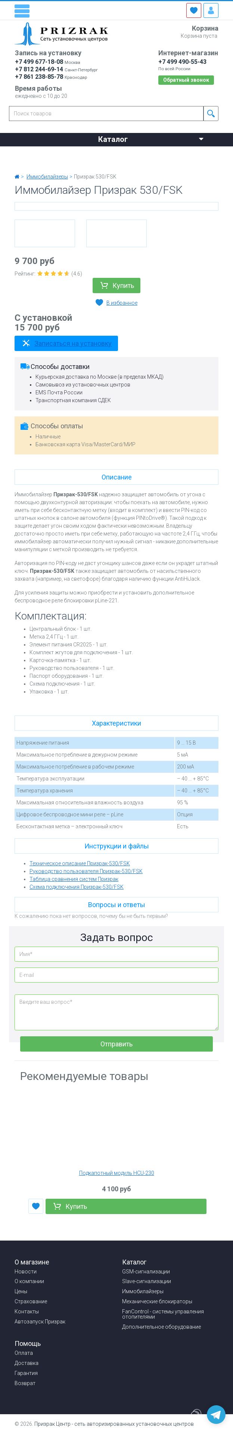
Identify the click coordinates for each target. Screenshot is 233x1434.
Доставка (26, 1363)
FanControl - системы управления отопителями (163, 1314)
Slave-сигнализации (146, 1281)
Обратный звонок (186, 80)
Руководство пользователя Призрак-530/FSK (86, 871)
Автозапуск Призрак (40, 1322)
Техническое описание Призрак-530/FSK (79, 863)
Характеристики (116, 723)
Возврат (25, 1383)
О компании (74, 153)
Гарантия (26, 1373)
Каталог (151, 139)
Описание (117, 477)
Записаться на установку (73, 343)
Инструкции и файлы (116, 846)
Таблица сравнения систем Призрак (73, 879)
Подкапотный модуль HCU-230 (116, 1173)
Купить (123, 285)
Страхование (162, 153)
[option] (45, 233)
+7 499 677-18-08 (39, 61)
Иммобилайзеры (143, 1291)
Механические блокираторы (157, 1301)
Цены (117, 153)
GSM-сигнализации (146, 1272)
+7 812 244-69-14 (39, 69)
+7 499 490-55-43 (182, 61)
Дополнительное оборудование (161, 1327)
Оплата (24, 1353)
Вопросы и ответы (116, 905)
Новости (27, 153)
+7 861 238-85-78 (39, 76)
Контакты (29, 162)
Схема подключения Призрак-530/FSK (76, 887)
